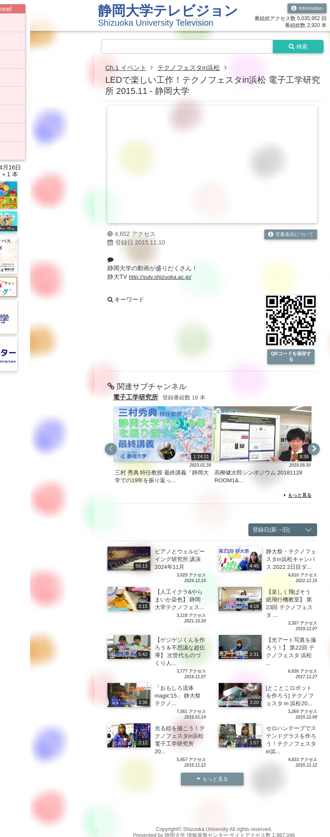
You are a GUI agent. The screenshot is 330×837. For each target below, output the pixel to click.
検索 (296, 46)
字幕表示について (288, 236)
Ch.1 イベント (127, 68)
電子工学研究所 (137, 399)
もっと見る (297, 497)
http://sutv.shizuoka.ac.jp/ (162, 278)
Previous (111, 450)
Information (305, 9)
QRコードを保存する (291, 358)
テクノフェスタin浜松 (193, 68)
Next (313, 450)
